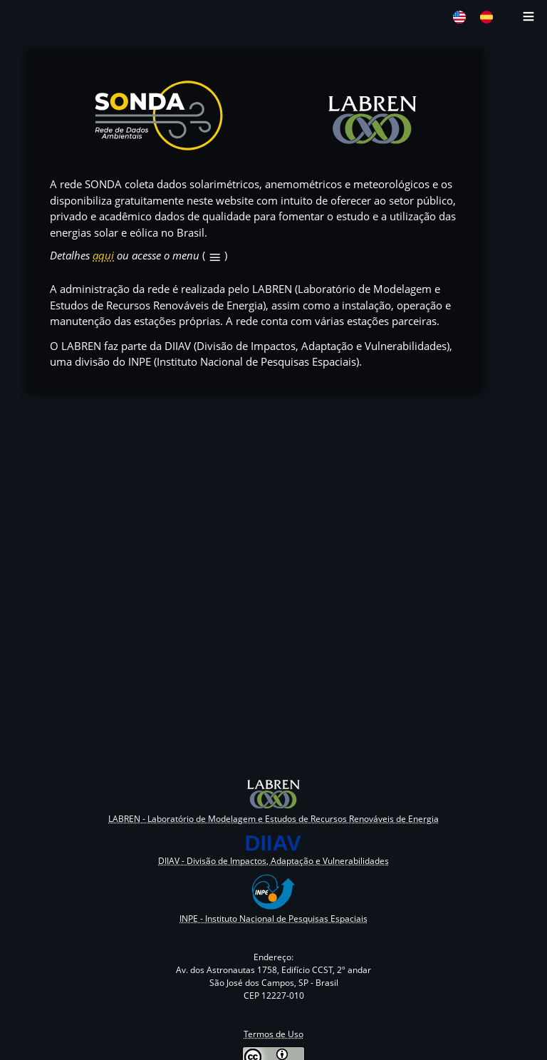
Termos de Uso (273, 1034)
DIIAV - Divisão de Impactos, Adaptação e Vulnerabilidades (273, 861)
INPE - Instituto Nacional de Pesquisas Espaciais (273, 918)
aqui (103, 255)
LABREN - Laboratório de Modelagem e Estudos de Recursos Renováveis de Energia (273, 819)
